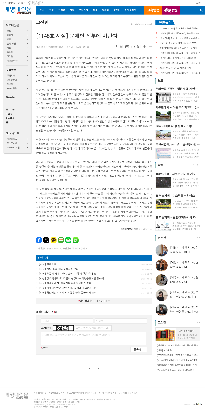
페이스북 (39, 240)
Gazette (10, 97)
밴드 (76, 240)
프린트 (133, 46)
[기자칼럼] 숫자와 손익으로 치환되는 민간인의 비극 (178, 365)
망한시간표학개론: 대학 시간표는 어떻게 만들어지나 (180, 48)
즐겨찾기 (21, 3)
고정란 (116, 10)
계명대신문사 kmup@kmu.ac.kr (49, 46)
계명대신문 (12, 25)
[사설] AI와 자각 (164, 350)
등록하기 (138, 349)
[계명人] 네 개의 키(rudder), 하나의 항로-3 (180, 63)
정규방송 (11, 75)
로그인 (199, 3)
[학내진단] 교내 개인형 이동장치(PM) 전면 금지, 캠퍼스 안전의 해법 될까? (180, 38)
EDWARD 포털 (13, 147)
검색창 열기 (201, 10)
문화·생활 (83, 10)
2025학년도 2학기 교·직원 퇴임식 (175, 68)
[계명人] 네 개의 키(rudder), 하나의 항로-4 (180, 72)
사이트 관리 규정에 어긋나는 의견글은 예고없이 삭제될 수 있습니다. (76, 335)
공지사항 (10, 109)
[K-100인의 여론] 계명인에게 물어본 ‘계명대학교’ (178, 360)
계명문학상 (130, 10)
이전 (89, 368)
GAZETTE (171, 10)
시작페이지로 (10, 3)
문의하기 (133, 393)
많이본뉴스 (164, 22)
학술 (95, 10)
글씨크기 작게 (150, 46)
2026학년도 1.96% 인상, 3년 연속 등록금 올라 (180, 43)
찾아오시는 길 (40, 393)
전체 (42, 10)
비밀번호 (100, 321)
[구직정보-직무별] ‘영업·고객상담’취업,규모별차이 (178, 355)
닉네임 (45, 321)
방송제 (10, 84)
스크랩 (138, 46)
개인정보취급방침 (56, 393)
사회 (72, 10)
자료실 (9, 114)
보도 (51, 10)
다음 (99, 368)
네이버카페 (68, 240)
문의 (8, 122)
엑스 (46, 240)
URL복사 (115, 46)
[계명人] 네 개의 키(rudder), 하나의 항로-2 (180, 53)
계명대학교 (12, 139)
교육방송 (153, 10)
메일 (127, 46)
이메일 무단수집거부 (108, 393)
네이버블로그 (61, 240)
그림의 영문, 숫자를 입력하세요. (92, 328)
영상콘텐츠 (12, 80)
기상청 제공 (36, 4)
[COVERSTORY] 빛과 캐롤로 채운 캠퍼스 (179, 28)
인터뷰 (61, 10)
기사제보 (10, 118)
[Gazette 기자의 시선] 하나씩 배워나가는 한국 (178, 370)
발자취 (105, 10)
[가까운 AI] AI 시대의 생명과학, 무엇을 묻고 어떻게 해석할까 (178, 345)
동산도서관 (12, 143)
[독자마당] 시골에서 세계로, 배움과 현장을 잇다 (180, 58)
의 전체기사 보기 (134, 229)
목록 (121, 46)
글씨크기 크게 (144, 46)
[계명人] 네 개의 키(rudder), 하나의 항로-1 (180, 33)
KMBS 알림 (12, 88)
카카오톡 (54, 240)
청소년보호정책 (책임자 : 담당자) (81, 393)
